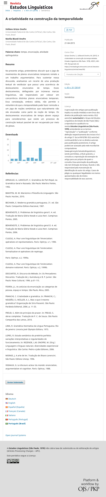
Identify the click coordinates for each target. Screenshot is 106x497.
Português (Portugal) (18, 419)
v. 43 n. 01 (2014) (31, 10)
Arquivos (17, 10)
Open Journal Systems (16, 435)
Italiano (11, 415)
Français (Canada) (16, 411)
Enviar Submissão (15, 382)
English (11, 403)
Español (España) (16, 407)
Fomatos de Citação (75, 74)
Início (8, 10)
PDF (70, 30)
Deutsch (12, 398)
